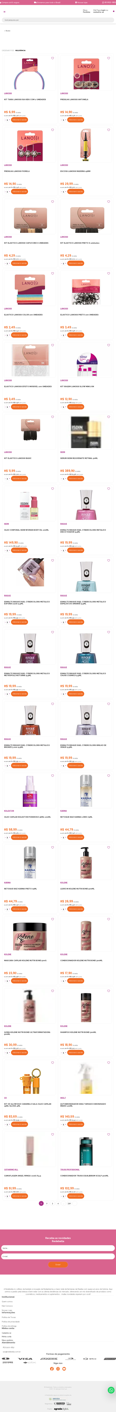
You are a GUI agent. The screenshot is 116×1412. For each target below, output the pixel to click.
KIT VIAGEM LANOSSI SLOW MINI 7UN (77, 386)
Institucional (8, 1297)
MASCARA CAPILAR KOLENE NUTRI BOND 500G (25, 960)
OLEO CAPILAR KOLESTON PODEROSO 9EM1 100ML (27, 817)
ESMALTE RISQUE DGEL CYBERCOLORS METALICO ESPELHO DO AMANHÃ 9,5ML (83, 603)
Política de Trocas (9, 1317)
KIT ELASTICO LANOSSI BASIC (17, 458)
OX (5, 1098)
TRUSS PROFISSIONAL (70, 1170)
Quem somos (7, 1302)
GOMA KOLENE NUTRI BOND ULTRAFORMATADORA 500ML (27, 1033)
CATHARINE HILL (11, 1170)
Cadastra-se (6, 1333)
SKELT (63, 1098)
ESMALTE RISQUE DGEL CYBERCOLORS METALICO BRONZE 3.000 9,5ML (27, 746)
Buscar (108, 20)
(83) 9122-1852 (8, 1347)
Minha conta (8, 1328)
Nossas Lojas (7, 1310)
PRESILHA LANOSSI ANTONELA (74, 99)
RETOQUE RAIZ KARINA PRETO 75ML (20, 889)
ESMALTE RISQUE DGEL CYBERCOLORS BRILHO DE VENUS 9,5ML (83, 746)
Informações (8, 1312)
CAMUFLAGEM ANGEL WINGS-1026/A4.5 (22, 1176)
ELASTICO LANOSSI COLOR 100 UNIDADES (23, 315)
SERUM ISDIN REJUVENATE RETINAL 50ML (79, 458)
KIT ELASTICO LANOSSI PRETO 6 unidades (79, 243)
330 (69, 1203)
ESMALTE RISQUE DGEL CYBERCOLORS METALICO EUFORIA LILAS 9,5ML (27, 603)
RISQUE (63, 524)
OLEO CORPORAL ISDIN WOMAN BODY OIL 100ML (26, 530)
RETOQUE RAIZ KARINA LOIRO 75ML (76, 817)
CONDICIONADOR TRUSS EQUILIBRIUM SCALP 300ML (84, 1176)
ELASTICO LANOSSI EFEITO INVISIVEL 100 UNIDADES (28, 386)
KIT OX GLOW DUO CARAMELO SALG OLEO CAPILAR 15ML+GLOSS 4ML (27, 1105)
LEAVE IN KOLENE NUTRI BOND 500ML (77, 889)
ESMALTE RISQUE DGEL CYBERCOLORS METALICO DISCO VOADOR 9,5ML (83, 531)
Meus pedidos (7, 1340)
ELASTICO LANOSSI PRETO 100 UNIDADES (79, 315)
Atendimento (8, 1342)
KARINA (63, 811)
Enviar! (58, 1265)
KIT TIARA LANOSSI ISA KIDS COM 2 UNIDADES (25, 99)
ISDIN (62, 452)
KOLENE (63, 883)
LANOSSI (8, 93)
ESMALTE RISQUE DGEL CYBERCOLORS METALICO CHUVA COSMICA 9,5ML (83, 674)
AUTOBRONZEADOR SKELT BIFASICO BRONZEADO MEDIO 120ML (83, 1105)
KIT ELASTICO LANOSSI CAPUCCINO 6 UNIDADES (26, 243)
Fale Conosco (7, 1306)
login (103, 10)
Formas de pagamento (58, 1354)
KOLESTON (9, 811)
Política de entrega (9, 1326)
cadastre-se (98, 12)
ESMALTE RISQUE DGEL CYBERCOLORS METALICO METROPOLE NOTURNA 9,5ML (27, 674)
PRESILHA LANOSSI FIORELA (17, 171)
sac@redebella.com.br (12, 1352)
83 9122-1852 (110, 2)
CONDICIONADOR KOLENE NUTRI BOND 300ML (81, 960)
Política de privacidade (11, 1322)
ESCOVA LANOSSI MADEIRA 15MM (75, 171)
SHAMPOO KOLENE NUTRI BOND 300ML (78, 1032)
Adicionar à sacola (19, 120)
